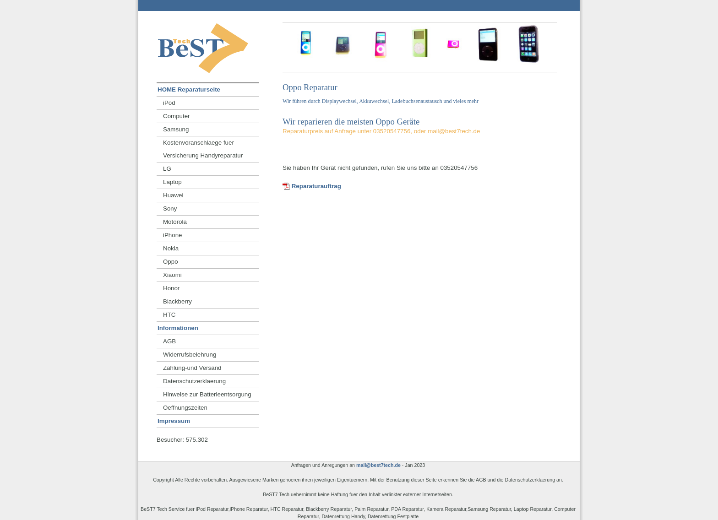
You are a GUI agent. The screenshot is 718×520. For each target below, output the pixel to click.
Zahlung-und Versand (192, 367)
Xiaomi (172, 274)
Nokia (171, 248)
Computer (176, 116)
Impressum (174, 420)
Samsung (176, 129)
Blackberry (177, 301)
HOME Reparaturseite (189, 89)
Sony (170, 208)
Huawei (173, 195)
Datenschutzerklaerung (194, 381)
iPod (169, 102)
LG (167, 168)
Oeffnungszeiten (185, 407)
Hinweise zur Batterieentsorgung (207, 394)
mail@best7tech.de (378, 465)
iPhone (172, 235)
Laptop (172, 182)
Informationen (178, 328)
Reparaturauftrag (312, 186)
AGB (169, 341)
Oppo (170, 261)
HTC (169, 314)
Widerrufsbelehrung (189, 354)
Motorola (175, 221)
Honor (171, 288)
